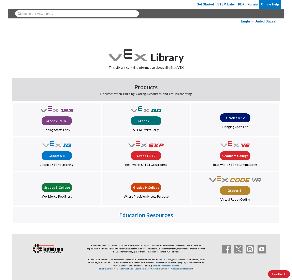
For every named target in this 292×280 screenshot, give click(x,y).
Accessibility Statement (182, 268)
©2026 (162, 259)
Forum (253, 4)
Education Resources (146, 215)
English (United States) (258, 21)
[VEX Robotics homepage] (19, 4)
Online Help (270, 4)
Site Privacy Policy (107, 268)
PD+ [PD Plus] (241, 4)
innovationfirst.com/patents (166, 265)
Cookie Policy (141, 268)
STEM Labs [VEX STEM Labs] (226, 4)
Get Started (205, 4)
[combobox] (77, 13)
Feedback (279, 274)
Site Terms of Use (125, 268)
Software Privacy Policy (158, 268)
